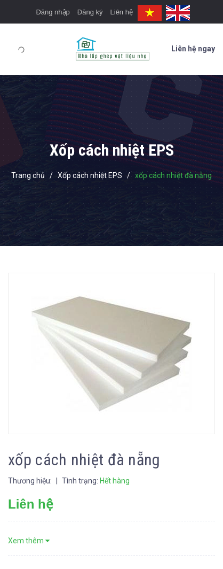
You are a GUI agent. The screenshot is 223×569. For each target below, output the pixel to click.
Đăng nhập (52, 12)
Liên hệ (121, 12)
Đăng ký (90, 12)
